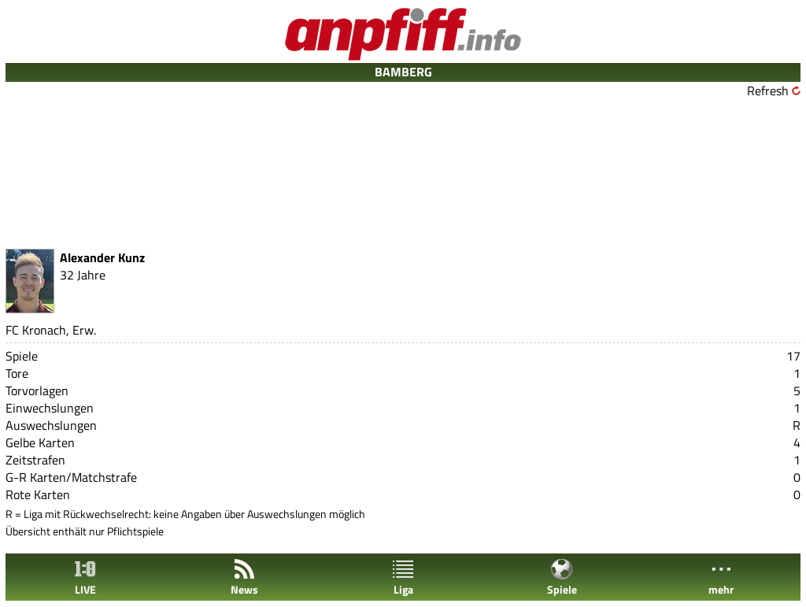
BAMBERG (403, 71)
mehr (721, 577)
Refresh (768, 90)
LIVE (85, 577)
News (244, 577)
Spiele (562, 577)
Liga (403, 577)
